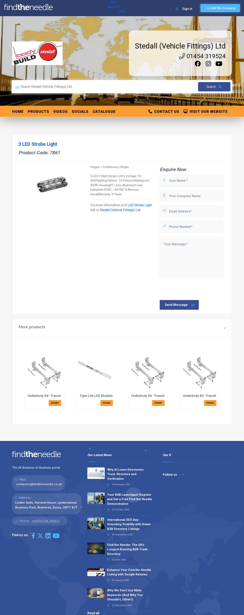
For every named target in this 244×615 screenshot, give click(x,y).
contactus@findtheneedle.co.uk (39, 484)
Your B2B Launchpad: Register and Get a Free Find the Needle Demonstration (129, 499)
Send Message (180, 305)
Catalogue (104, 111)
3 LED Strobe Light (138, 205)
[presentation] (190, 288)
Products (38, 111)
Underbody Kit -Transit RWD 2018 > (209, 396)
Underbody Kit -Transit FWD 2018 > (53, 396)
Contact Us (163, 111)
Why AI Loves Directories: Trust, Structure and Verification (125, 474)
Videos (60, 111)
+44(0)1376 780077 (45, 521)
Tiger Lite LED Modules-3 (98, 396)
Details (55, 403)
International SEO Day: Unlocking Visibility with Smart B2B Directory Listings (129, 524)
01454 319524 (202, 56)
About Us (76, 8)
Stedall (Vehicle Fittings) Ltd (180, 46)
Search (214, 87)
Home (61, 8)
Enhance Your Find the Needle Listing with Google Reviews (129, 572)
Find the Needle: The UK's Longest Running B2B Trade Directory (127, 549)
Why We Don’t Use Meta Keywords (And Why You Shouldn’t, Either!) (125, 595)
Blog (91, 8)
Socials (80, 111)
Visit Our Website (205, 111)
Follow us (173, 475)
